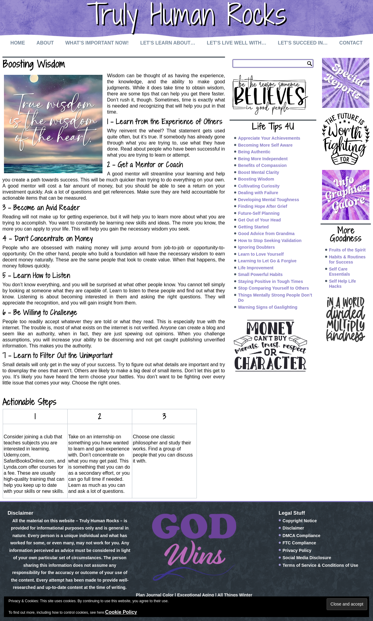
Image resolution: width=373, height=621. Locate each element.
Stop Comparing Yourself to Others (273, 288)
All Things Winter (234, 595)
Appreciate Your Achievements (269, 138)
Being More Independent (262, 158)
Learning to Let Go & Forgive (267, 260)
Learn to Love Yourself (261, 254)
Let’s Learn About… (167, 42)
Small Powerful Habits (260, 274)
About (45, 42)
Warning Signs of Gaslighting (267, 307)
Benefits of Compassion (262, 165)
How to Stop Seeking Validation (269, 240)
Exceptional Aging (195, 595)
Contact (351, 42)
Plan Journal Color (154, 595)
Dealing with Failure (258, 192)
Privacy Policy (297, 550)
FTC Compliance (299, 542)
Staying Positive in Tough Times (270, 281)
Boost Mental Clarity (258, 172)
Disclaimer (293, 528)
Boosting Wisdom (256, 179)
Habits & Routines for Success (347, 259)
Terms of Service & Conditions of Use (320, 565)
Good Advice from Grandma (266, 233)
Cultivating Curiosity (259, 186)
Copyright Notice (300, 520)
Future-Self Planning (259, 213)
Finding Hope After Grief (262, 206)
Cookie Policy (121, 612)
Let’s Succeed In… (303, 42)
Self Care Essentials (339, 272)
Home (17, 42)
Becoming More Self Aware (265, 145)
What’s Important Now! (97, 42)
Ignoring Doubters (256, 247)
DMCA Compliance (302, 535)
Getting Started (253, 226)
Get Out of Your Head (259, 220)
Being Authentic (254, 151)
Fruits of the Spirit (347, 249)
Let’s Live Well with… (236, 42)
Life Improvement (256, 267)
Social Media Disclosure (307, 557)
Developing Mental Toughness (268, 199)
